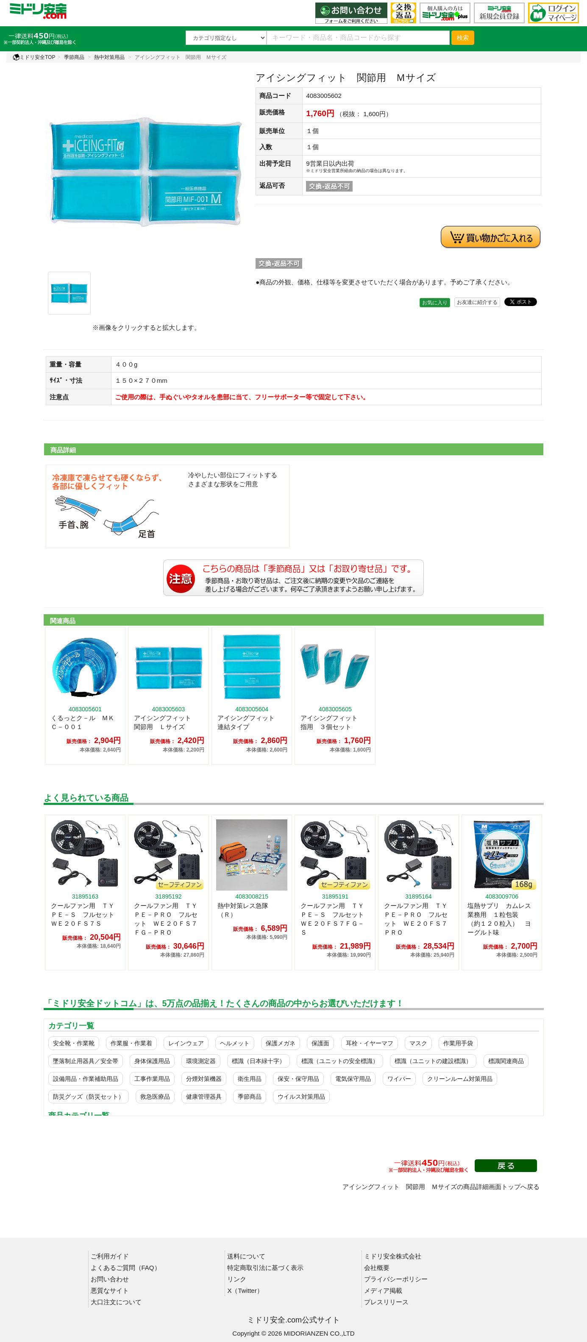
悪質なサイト (110, 1290)
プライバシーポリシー (396, 1279)
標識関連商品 (506, 1061)
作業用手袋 (458, 1043)
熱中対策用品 (109, 57)
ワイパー (399, 1078)
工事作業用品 (152, 1078)
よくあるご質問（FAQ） (126, 1267)
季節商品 (74, 57)
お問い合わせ (110, 1279)
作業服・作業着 (131, 1043)
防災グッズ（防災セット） (88, 1096)
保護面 (320, 1043)
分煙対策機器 (204, 1078)
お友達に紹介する (477, 302)
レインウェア (186, 1043)
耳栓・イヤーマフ (369, 1043)
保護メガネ (280, 1043)
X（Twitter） (245, 1290)
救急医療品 (155, 1096)
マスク (418, 1043)
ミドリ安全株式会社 (392, 1256)
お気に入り (435, 303)
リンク (236, 1279)
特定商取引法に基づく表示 (265, 1267)
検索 (463, 37)
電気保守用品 (353, 1078)
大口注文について (116, 1302)
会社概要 (376, 1267)
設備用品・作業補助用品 (85, 1078)
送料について (246, 1256)
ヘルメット (235, 1043)
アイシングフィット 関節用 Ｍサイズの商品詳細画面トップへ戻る (441, 1186)
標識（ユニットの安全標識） (339, 1061)
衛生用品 (250, 1078)
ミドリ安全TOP (34, 57)
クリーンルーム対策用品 (459, 1078)
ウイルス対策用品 (301, 1096)
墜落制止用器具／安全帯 (85, 1061)
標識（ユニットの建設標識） (433, 1061)
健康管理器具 (204, 1096)
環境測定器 (201, 1061)
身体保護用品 (152, 1061)
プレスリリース (386, 1302)
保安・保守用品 (298, 1078)
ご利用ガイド (110, 1256)
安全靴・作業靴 (74, 1043)
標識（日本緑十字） (258, 1061)
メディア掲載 (383, 1290)
